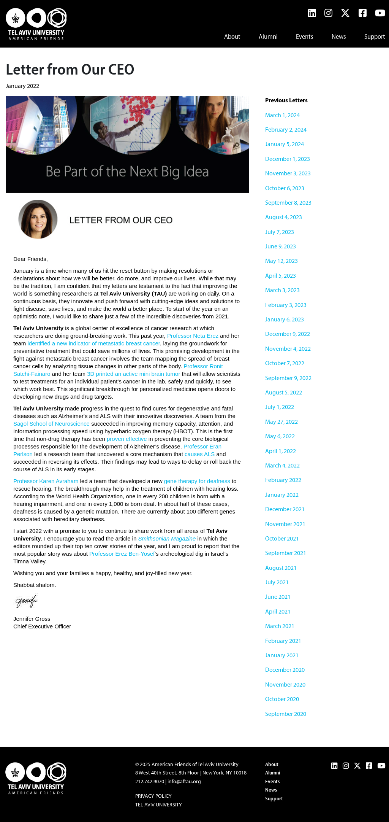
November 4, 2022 (288, 348)
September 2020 (285, 713)
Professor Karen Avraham (45, 481)
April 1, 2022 (280, 451)
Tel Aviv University (158, 804)
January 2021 (282, 655)
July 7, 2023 (279, 231)
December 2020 (285, 669)
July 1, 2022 (279, 406)
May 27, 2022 (281, 421)
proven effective (127, 439)
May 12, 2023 (281, 260)
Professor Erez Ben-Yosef (122, 553)
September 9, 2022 (288, 378)
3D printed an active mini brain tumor (133, 373)
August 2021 (281, 567)
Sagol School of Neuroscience (51, 423)
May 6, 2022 (280, 436)
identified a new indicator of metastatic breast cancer (94, 343)
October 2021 (282, 538)
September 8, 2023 (288, 202)
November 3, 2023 (288, 173)
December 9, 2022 (287, 333)
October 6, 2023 (284, 188)
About (232, 36)
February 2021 (283, 640)
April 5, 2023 (280, 275)
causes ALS (200, 454)
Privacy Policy (153, 795)
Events (304, 36)
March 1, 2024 (282, 115)
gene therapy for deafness (197, 481)
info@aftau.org (184, 781)
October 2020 (282, 699)
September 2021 (285, 552)
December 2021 (285, 509)
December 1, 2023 (287, 158)
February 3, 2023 (286, 304)
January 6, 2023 (284, 319)
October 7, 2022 (284, 363)
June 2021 (278, 596)
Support (374, 36)
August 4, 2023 (283, 217)
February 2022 (283, 479)
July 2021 (277, 582)
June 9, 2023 (280, 246)
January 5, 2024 (284, 144)
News (339, 36)
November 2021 (285, 524)
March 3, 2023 (282, 290)
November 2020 (285, 684)
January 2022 (282, 494)
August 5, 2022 (283, 392)
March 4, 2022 (282, 465)
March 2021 (279, 626)
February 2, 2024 (286, 129)
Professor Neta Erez (192, 335)
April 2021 (278, 611)
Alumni (268, 36)
